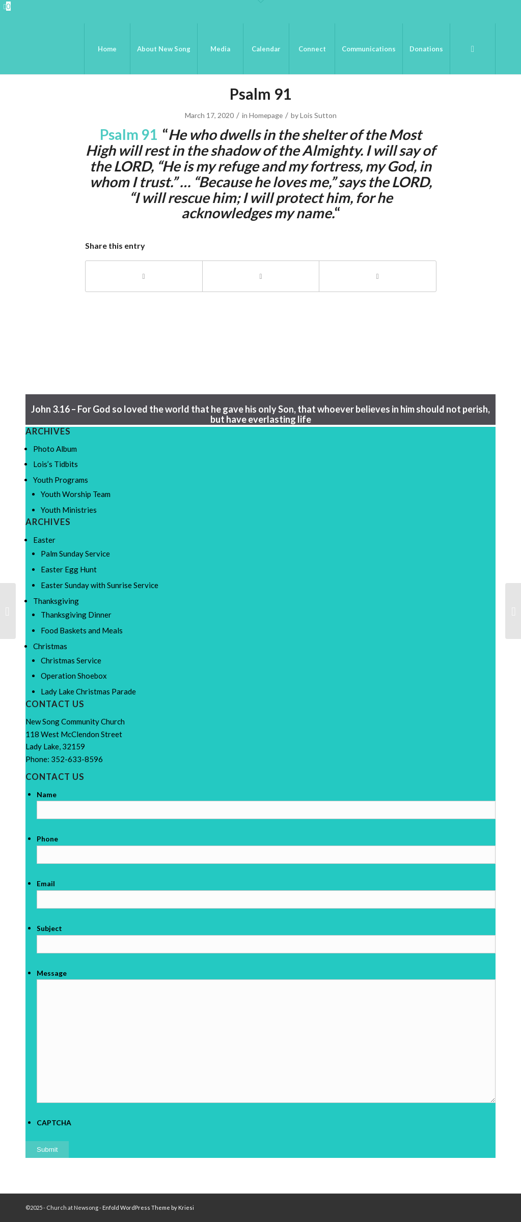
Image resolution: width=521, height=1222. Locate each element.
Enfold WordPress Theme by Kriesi (148, 1207)
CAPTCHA (54, 1122)
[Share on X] (261, 276)
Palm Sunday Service (75, 553)
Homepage (266, 115)
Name (47, 794)
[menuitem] (107, 48)
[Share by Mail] (377, 276)
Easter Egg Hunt (69, 569)
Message (52, 973)
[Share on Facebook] (144, 276)
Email (46, 883)
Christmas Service (71, 660)
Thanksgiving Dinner (76, 614)
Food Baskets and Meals (82, 630)
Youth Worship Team (76, 494)
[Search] (473, 48)
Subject (49, 928)
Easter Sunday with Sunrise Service (99, 585)
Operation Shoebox (74, 675)
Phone (47, 838)
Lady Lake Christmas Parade (88, 691)
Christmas (50, 646)
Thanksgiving (56, 600)
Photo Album (55, 448)
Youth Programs (60, 479)
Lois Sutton (318, 115)
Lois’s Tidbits (55, 464)
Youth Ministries (69, 509)
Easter (44, 539)
